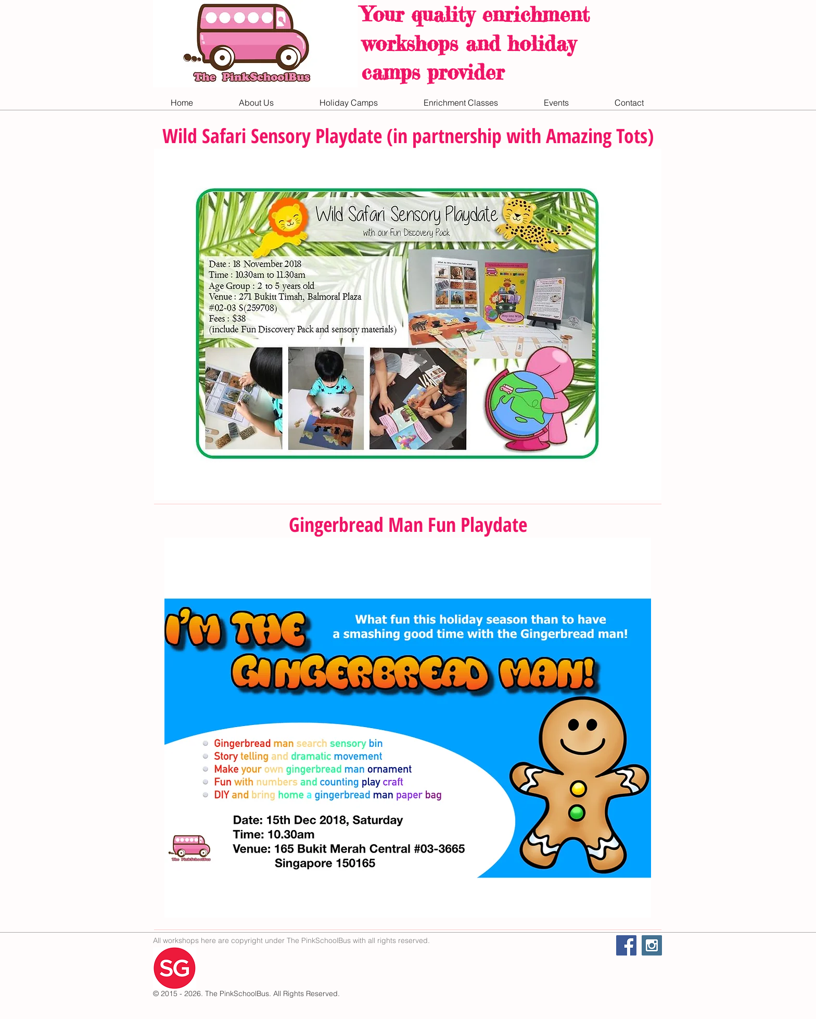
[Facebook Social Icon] (626, 945)
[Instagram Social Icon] (652, 945)
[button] (256, 102)
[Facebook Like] (551, 957)
